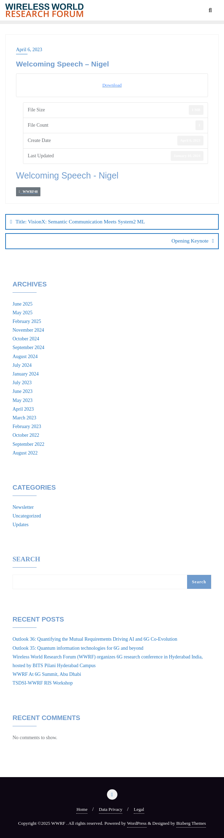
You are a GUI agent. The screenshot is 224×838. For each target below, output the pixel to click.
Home (81, 809)
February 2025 (27, 321)
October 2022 (26, 435)
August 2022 (25, 453)
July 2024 (22, 365)
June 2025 (22, 304)
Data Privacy (111, 809)
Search (26, 559)
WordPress (137, 823)
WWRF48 (28, 191)
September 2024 (28, 347)
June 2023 (22, 391)
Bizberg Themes (191, 823)
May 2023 (22, 400)
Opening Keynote (189, 241)
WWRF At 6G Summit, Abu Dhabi (47, 674)
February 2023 (27, 426)
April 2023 (23, 409)
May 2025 (22, 312)
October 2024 (26, 338)
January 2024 (26, 374)
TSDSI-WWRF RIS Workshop (43, 683)
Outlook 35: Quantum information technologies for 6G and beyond (78, 648)
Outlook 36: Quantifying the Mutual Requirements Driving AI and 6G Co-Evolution (95, 639)
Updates (21, 524)
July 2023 (22, 382)
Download (112, 85)
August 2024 (25, 356)
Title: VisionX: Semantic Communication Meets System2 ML (80, 221)
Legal (139, 809)
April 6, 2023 (29, 49)
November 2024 (28, 330)
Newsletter (23, 507)
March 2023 (24, 417)
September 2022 (28, 444)
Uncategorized (27, 516)
